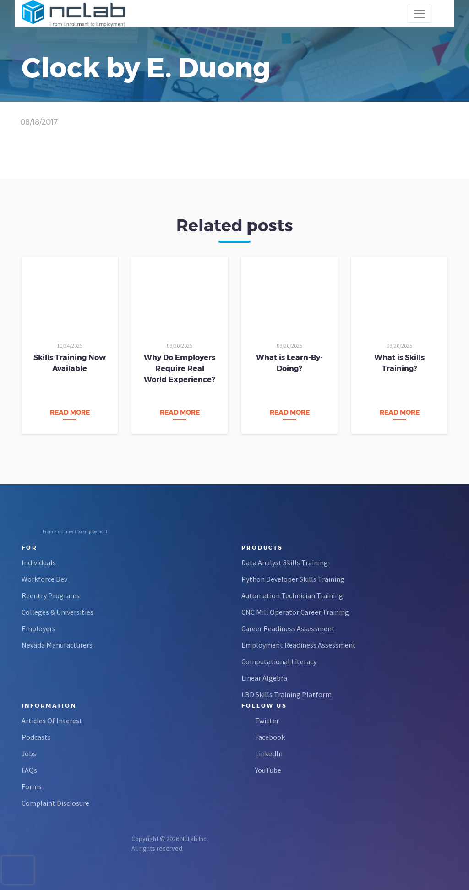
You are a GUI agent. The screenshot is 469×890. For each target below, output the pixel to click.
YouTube (268, 770)
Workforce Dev (44, 579)
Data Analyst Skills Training (284, 562)
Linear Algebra (264, 678)
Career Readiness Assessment (288, 628)
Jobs (29, 753)
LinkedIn (269, 753)
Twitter (267, 720)
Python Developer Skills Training (292, 579)
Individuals (39, 562)
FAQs (29, 770)
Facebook (270, 737)
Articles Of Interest (52, 720)
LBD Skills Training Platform (286, 694)
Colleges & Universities (57, 612)
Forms (32, 786)
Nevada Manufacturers (57, 645)
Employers (38, 628)
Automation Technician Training (292, 595)
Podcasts (36, 737)
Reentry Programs (51, 595)
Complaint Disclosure (55, 803)
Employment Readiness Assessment (298, 645)
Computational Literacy (278, 661)
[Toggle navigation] (419, 14)
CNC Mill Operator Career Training (295, 612)
